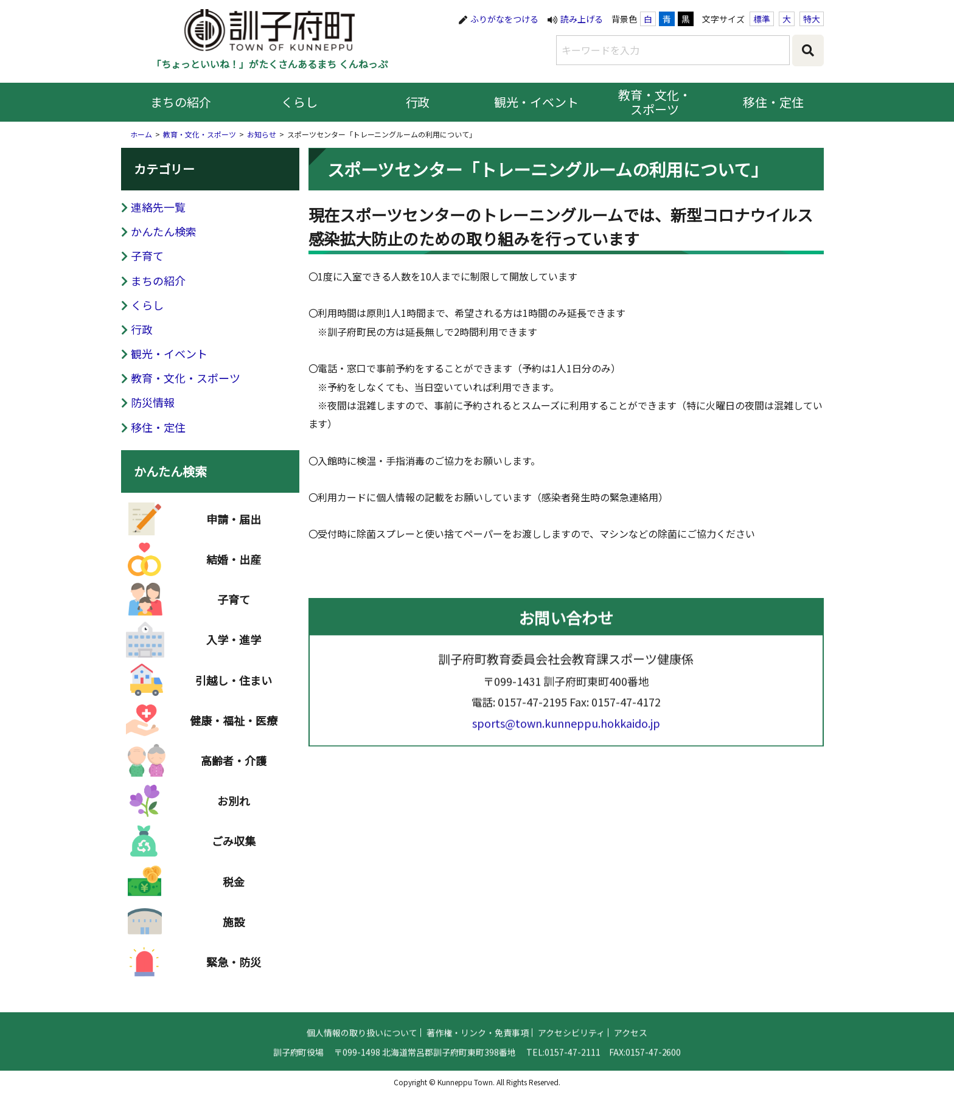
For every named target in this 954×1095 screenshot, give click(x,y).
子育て (147, 255)
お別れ (233, 805)
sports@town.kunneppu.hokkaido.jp (566, 727)
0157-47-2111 (573, 1056)
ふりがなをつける (504, 19)
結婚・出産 (233, 563)
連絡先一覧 (158, 207)
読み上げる (581, 19)
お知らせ (261, 134)
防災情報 (153, 402)
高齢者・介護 (233, 765)
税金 (234, 885)
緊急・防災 (233, 966)
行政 (418, 102)
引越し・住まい (233, 684)
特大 (811, 19)
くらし (299, 102)
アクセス (630, 1037)
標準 (761, 19)
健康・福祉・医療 (233, 724)
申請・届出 (233, 523)
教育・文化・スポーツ (654, 102)
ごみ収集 (234, 845)
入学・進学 (233, 644)
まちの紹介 (180, 102)
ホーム (141, 134)
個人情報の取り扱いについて (362, 1037)
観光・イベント (536, 102)
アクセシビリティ (571, 1037)
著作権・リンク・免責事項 (478, 1037)
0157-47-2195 (532, 706)
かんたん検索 (164, 231)
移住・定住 (773, 102)
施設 (234, 926)
